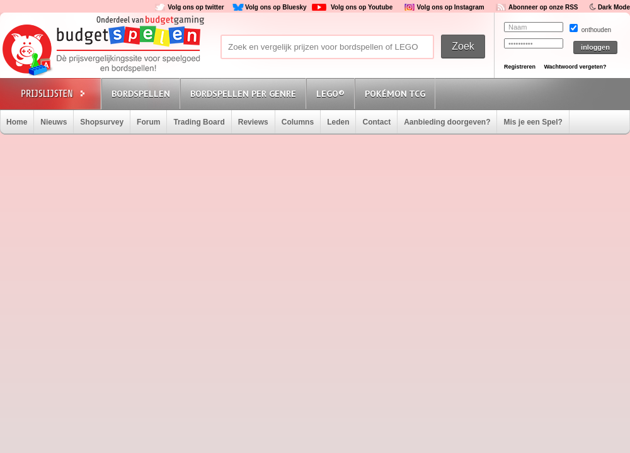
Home (16, 122)
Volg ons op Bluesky (276, 7)
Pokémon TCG (395, 93)
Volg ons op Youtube (361, 7)
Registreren (520, 67)
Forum (148, 122)
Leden (338, 122)
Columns (298, 122)
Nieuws (53, 122)
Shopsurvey (101, 122)
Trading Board (198, 122)
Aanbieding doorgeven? (447, 122)
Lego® (330, 93)
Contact (376, 122)
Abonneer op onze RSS (543, 7)
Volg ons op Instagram (450, 7)
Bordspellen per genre (243, 93)
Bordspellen (141, 93)
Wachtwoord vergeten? (575, 67)
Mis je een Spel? (532, 122)
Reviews (253, 122)
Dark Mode (614, 7)
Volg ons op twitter (196, 7)
